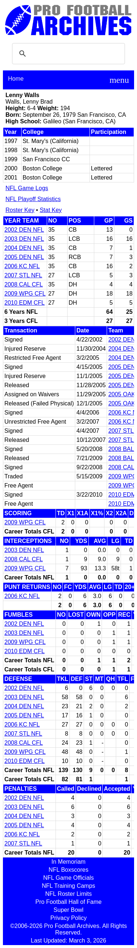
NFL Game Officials (68, 878)
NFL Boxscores (68, 870)
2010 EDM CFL (24, 303)
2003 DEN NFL (24, 239)
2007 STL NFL (23, 275)
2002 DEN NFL (24, 230)
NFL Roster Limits (68, 894)
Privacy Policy (68, 918)
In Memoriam (68, 862)
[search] (67, 53)
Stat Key (51, 210)
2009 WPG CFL (25, 293)
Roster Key (19, 210)
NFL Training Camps (68, 886)
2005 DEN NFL (24, 257)
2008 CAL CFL (23, 284)
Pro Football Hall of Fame (68, 902)
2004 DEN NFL (24, 248)
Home (16, 79)
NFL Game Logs (26, 188)
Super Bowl (69, 910)
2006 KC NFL (22, 266)
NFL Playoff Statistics (33, 199)
